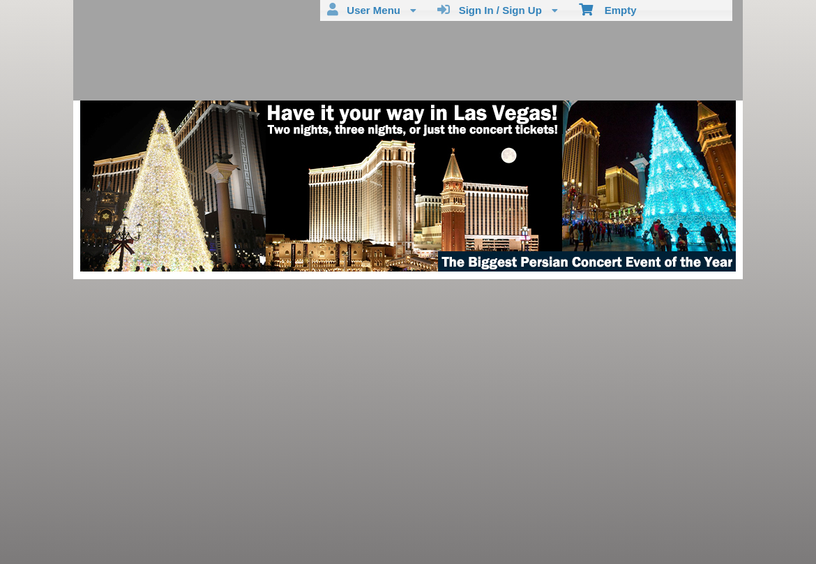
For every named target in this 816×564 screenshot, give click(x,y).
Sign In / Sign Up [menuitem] (497, 9)
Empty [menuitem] (608, 9)
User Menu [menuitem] (371, 9)
